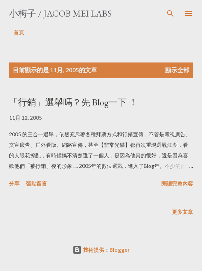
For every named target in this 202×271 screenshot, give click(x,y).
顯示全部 (177, 69)
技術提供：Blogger (101, 249)
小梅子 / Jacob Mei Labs (60, 13)
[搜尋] (170, 13)
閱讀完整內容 (177, 183)
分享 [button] (14, 183)
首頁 (19, 32)
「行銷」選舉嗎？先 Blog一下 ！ (73, 102)
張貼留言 (36, 183)
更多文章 (182, 212)
